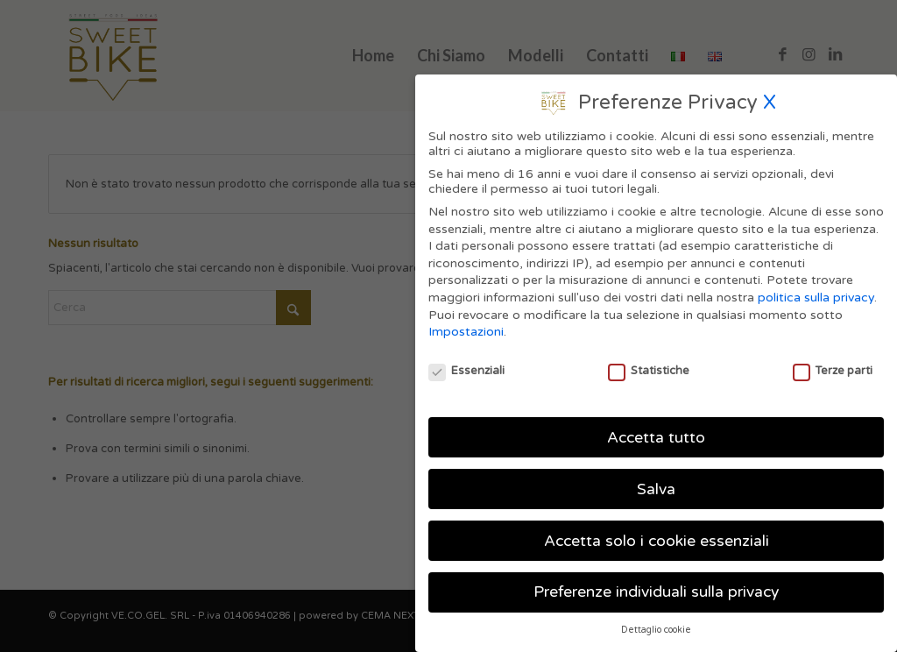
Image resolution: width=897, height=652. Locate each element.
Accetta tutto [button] (656, 430)
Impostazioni (466, 324)
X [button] (769, 94)
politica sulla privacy (816, 289)
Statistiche (648, 363)
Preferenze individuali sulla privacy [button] (656, 585)
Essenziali (466, 363)
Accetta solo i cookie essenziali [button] (656, 533)
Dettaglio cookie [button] (656, 622)
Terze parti (832, 363)
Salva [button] (656, 481)
